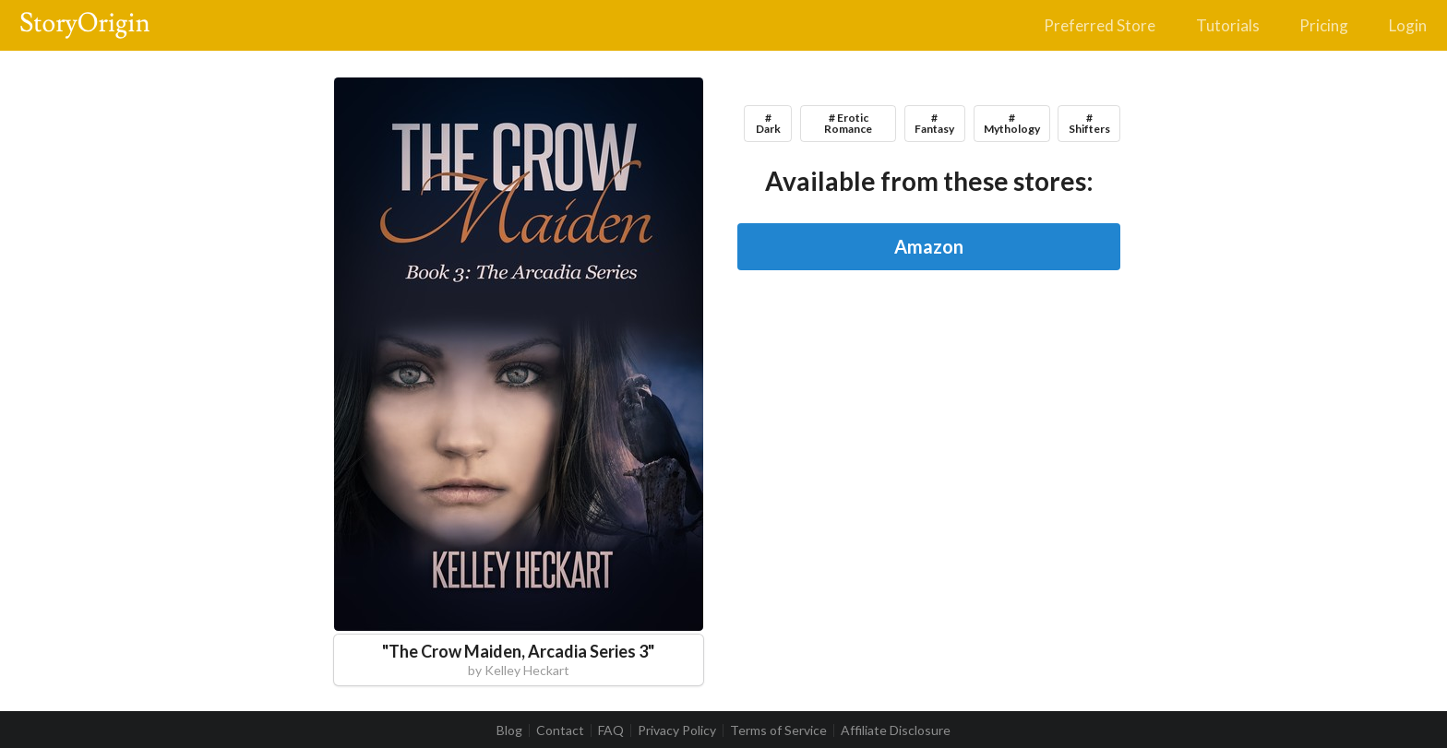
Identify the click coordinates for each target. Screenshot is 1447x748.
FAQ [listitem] (611, 730)
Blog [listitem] (509, 730)
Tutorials (1228, 25)
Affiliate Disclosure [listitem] (896, 730)
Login (1408, 25)
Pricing (1323, 25)
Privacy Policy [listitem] (677, 730)
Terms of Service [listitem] (778, 730)
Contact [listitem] (560, 730)
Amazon (928, 246)
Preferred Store (1099, 25)
